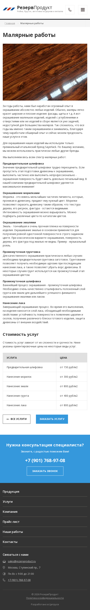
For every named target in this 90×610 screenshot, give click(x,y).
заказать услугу (52, 419)
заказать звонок (45, 471)
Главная (10, 23)
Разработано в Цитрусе (45, 604)
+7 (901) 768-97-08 (45, 460)
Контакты (10, 542)
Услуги (8, 502)
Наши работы (13, 532)
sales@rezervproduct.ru (22, 561)
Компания (10, 512)
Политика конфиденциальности (45, 598)
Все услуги (17, 419)
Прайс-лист (11, 522)
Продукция (11, 492)
